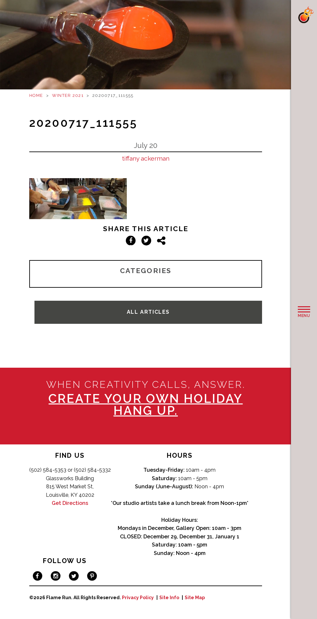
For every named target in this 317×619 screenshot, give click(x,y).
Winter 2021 (68, 95)
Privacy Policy (138, 597)
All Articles (148, 312)
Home (36, 95)
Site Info (169, 597)
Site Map (195, 597)
